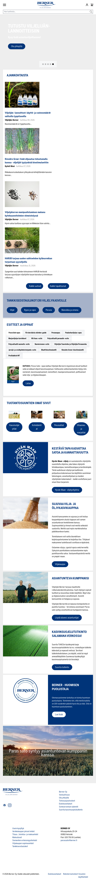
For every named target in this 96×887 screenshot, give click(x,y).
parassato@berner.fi (69, 840)
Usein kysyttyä (18, 828)
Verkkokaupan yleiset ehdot (23, 831)
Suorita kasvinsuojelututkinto (71, 810)
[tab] (43, 64)
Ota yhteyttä (16, 46)
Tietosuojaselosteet (67, 801)
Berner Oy (63, 792)
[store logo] (45, 5)
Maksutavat (17, 837)
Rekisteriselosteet (70, 874)
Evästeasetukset (65, 804)
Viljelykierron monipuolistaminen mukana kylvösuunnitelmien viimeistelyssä (25, 214)
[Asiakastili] (87, 4)
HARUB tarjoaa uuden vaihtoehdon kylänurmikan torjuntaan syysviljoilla (28, 260)
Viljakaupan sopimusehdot (23, 843)
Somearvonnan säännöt (68, 807)
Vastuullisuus (64, 795)
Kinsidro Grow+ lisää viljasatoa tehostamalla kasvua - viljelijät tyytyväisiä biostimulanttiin (26, 161)
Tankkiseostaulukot (20, 846)
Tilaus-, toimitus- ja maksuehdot (25, 834)
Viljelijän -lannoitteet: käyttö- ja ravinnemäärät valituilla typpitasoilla (28, 114)
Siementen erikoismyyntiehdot (24, 840)
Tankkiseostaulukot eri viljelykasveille (37, 300)
